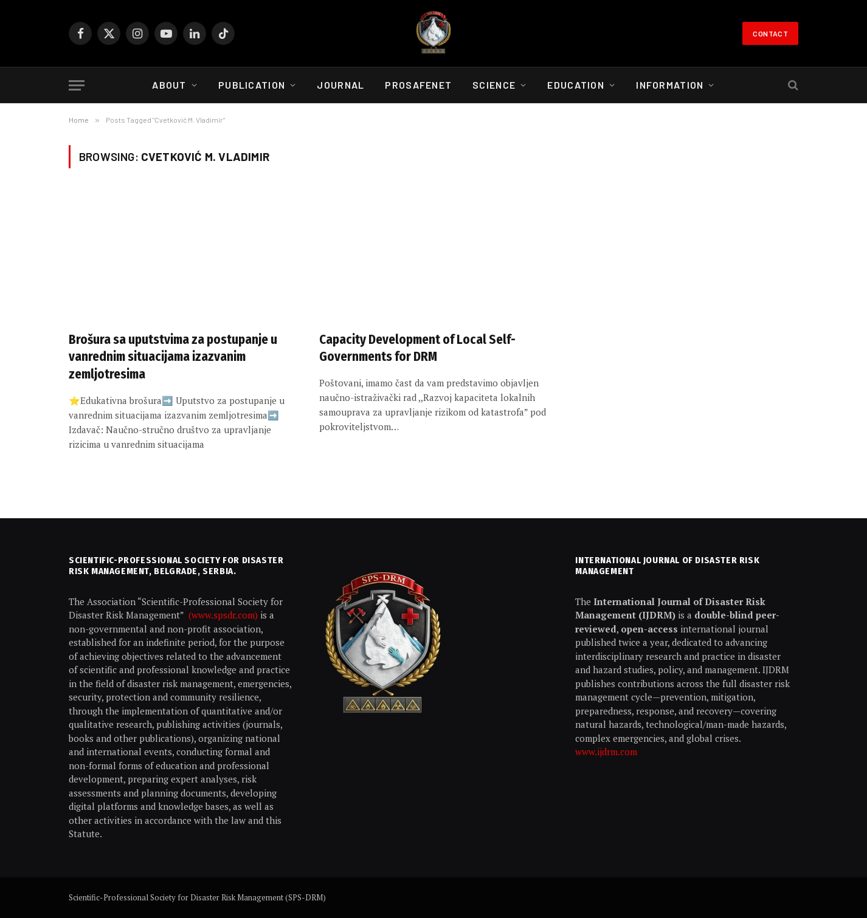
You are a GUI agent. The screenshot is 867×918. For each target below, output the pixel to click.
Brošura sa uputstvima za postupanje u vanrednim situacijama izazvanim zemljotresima (173, 357)
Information (669, 85)
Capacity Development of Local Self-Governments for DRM (417, 348)
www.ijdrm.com (606, 751)
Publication (251, 85)
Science (494, 85)
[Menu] (77, 85)
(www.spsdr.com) (224, 615)
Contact (770, 33)
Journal (340, 85)
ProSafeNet (418, 85)
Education (575, 85)
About (169, 85)
